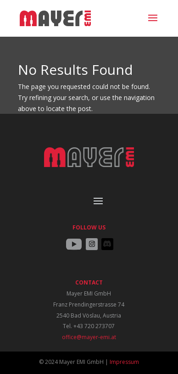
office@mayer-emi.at (89, 337)
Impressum (124, 362)
